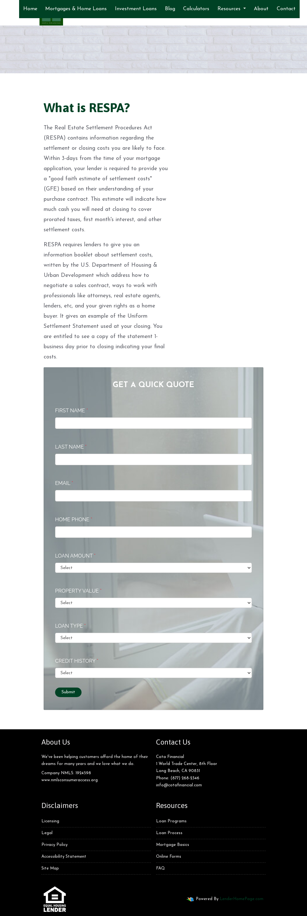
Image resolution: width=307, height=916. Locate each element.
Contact (286, 8)
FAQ (160, 868)
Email (64, 483)
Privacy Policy (54, 845)
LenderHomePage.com (241, 899)
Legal (47, 833)
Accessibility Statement (63, 857)
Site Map (50, 868)
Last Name (71, 447)
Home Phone (73, 519)
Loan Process (169, 833)
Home (30, 8)
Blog (170, 8)
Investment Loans (136, 8)
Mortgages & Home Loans (76, 8)
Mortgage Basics (172, 845)
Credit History (76, 661)
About (261, 8)
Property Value (78, 591)
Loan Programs (171, 821)
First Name (71, 411)
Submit (68, 692)
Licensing (50, 821)
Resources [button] (230, 8)
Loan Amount (75, 556)
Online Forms (168, 857)
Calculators (196, 8)
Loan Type (70, 626)
